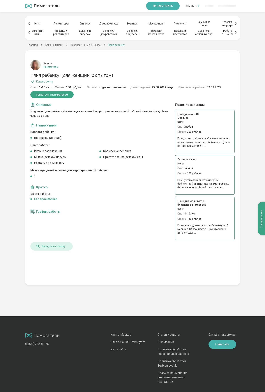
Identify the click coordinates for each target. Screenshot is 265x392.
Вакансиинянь (37, 32)
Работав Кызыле (228, 32)
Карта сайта (118, 349)
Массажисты (156, 23)
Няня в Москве (120, 334)
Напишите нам (261, 218)
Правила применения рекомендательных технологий (172, 377)
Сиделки (85, 23)
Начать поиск (163, 5)
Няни (37, 23)
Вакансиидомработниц (108, 32)
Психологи (180, 23)
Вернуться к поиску (50, 246)
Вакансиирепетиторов (61, 32)
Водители (132, 23)
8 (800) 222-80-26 (37, 344)
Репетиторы (61, 23)
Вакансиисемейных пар (203, 32)
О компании (166, 342)
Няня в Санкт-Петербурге (127, 342)
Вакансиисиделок (85, 32)
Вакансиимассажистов (156, 32)
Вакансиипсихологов (180, 32)
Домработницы (108, 23)
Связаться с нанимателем (52, 94)
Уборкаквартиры (228, 23)
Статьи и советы (169, 334)
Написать (222, 344)
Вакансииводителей (132, 32)
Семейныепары (203, 23)
